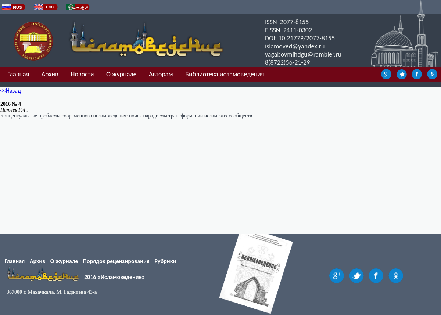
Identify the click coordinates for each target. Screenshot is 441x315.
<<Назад (10, 90)
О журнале (121, 74)
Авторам (161, 74)
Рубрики (165, 261)
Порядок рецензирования (116, 261)
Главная (18, 74)
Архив (50, 74)
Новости (82, 74)
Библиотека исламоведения (224, 74)
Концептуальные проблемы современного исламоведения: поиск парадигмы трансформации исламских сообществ (126, 116)
